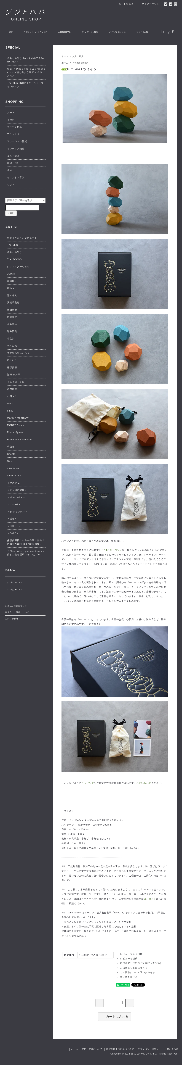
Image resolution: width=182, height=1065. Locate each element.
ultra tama (13, 468)
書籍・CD (12, 163)
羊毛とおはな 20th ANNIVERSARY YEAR (25, 60)
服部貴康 (12, 367)
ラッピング (87, 783)
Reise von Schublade (20, 439)
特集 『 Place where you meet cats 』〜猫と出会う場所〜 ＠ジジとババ (26, 72)
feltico (10, 403)
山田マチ (12, 396)
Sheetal (11, 454)
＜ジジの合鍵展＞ (17, 490)
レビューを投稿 (129, 958)
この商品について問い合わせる (137, 972)
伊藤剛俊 (12, 317)
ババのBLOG (14, 589)
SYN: (10, 461)
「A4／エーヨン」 (111, 550)
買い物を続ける (129, 977)
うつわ (11, 119)
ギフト (11, 184)
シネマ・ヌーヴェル (18, 266)
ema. (10, 410)
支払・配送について (92, 1049)
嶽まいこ (12, 360)
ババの (117, 32)
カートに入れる (114, 1016)
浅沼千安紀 (13, 302)
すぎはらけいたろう (18, 353)
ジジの (90, 32)
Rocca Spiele (15, 432)
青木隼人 (12, 295)
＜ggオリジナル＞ (17, 511)
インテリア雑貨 (16, 148)
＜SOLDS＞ (14, 526)
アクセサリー (14, 134)
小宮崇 (11, 338)
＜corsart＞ (13, 504)
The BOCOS (14, 259)
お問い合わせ (143, 783)
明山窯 (11, 446)
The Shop (13, 245)
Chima (11, 288)
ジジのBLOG (14, 582)
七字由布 (12, 345)
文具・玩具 (78, 56)
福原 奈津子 (13, 374)
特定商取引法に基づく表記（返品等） (141, 963)
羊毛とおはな (14, 252)
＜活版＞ (12, 518)
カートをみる (124, 4)
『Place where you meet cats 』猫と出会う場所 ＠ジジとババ (26, 553)
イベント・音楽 (16, 177)
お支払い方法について (16, 606)
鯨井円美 (12, 331)
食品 (9, 170)
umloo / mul (14, 475)
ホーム (64, 56)
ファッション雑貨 (17, 141)
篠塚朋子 (12, 281)
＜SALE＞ (13, 533)
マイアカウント (148, 4)
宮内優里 (12, 389)
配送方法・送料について (17, 612)
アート (11, 112)
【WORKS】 (14, 482)
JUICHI (11, 273)
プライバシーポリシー (149, 1049)
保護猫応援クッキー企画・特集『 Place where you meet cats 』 (26, 542)
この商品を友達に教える (134, 967)
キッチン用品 (14, 127)
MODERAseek (15, 425)
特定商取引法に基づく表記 (120, 1049)
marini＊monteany (18, 417)
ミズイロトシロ (16, 382)
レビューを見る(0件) (131, 954)
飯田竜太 (12, 310)
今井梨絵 (12, 324)
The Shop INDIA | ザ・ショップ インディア (25, 85)
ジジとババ (36, 32)
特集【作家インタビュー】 (22, 237)
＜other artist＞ (80, 63)
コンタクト (150, 898)
